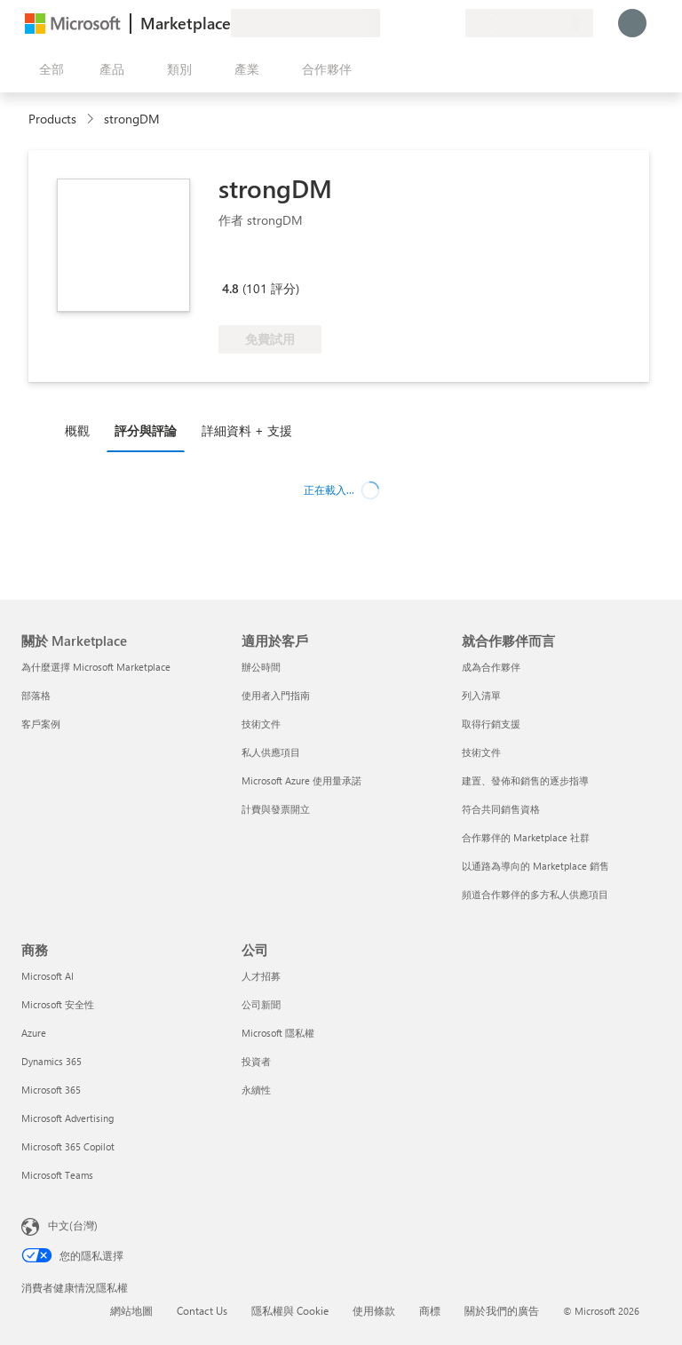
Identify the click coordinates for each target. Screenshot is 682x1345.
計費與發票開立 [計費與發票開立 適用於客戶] (276, 809)
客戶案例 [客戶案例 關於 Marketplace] (40, 723)
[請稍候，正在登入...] (632, 23)
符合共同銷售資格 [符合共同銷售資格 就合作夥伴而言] (501, 809)
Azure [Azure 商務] (33, 1032)
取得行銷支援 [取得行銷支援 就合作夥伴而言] (491, 723)
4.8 (230, 288)
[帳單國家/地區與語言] (529, 23)
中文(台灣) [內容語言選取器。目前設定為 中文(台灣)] (73, 1225)
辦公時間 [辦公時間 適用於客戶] (261, 666)
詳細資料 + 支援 (247, 430)
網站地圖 (131, 1310)
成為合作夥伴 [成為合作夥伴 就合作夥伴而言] (491, 666)
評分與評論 (146, 430)
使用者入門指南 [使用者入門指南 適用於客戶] (276, 695)
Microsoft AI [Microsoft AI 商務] (47, 976)
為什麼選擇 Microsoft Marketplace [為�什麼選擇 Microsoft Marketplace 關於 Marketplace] (95, 666)
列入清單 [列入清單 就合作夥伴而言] (481, 695)
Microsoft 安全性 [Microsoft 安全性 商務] (57, 1004)
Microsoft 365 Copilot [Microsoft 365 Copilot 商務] (68, 1146)
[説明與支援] (408, 23)
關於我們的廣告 (501, 1310)
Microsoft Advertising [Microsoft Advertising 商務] (67, 1118)
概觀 (77, 430)
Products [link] (52, 118)
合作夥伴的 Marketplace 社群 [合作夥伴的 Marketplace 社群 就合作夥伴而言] (526, 837)
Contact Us (202, 1310)
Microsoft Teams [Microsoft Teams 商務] (57, 1175)
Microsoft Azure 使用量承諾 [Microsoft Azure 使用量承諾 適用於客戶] (301, 780)
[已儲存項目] (430, 23)
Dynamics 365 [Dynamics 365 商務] (51, 1061)
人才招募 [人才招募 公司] (261, 976)
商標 (429, 1310)
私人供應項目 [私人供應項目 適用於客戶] (271, 752)
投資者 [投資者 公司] (256, 1061)
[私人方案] (451, 23)
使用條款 (374, 1310)
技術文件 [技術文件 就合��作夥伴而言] (481, 752)
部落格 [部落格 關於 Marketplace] (36, 695)
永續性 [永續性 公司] (256, 1089)
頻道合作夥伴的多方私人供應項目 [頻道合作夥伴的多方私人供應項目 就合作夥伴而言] (535, 894)
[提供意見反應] (387, 23)
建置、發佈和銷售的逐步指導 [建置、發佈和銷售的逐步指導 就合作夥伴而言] (525, 780)
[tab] (82, 430)
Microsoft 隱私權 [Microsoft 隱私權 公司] (278, 1032)
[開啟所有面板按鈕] (48, 69)
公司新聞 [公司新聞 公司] (261, 1004)
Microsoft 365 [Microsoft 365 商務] (51, 1089)
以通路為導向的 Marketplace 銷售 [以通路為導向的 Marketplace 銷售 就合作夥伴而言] (535, 865)
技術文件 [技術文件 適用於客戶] (261, 723)
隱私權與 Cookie (290, 1310)
